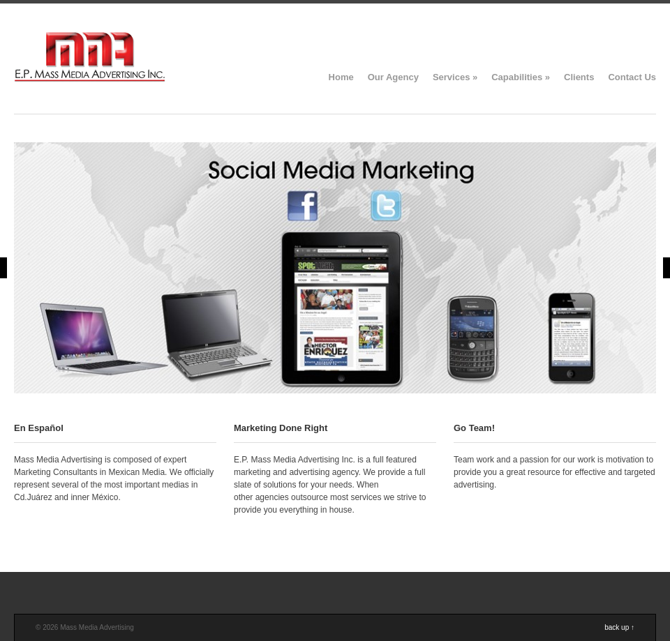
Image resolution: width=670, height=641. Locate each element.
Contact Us (632, 77)
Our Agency (393, 77)
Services (455, 77)
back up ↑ (619, 627)
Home (341, 77)
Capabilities (520, 77)
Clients (579, 77)
